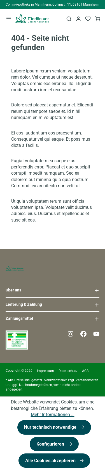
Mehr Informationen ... (52, 414)
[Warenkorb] (97, 18)
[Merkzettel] (88, 18)
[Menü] (9, 18)
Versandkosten (87, 380)
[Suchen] (69, 18)
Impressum (45, 371)
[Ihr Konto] (78, 18)
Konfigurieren (50, 444)
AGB (85, 371)
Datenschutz (68, 371)
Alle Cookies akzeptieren (51, 460)
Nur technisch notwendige (51, 427)
